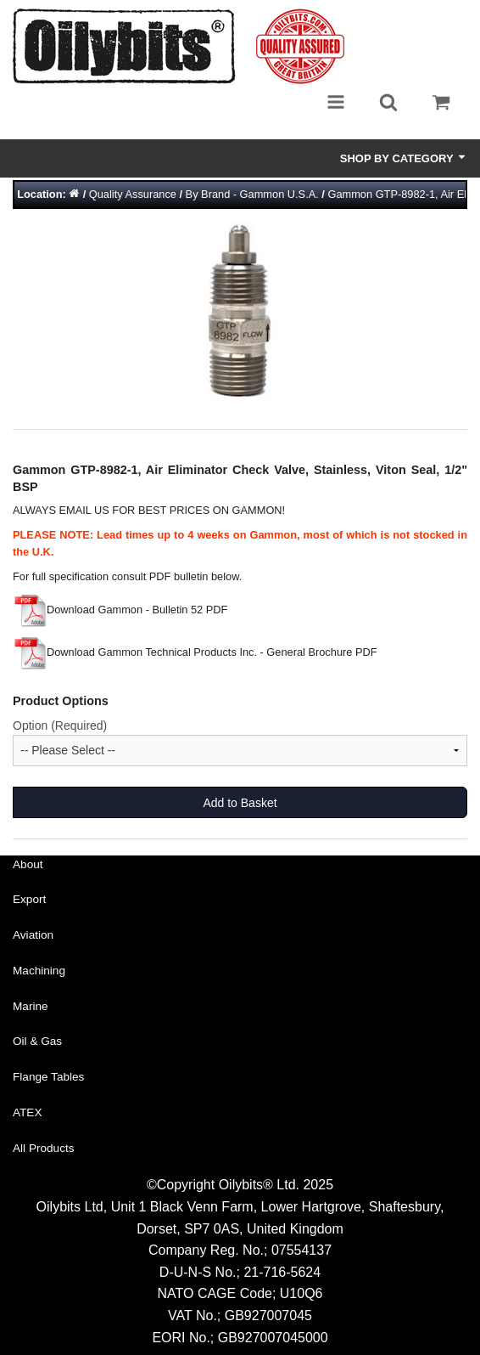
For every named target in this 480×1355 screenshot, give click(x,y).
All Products (44, 1148)
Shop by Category (403, 158)
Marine (30, 1006)
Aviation (33, 935)
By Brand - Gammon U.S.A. (252, 194)
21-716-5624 (282, 1272)
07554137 (301, 1250)
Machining (39, 970)
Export (29, 899)
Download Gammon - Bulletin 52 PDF (120, 609)
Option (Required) (60, 725)
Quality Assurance (132, 194)
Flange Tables (48, 1076)
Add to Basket (239, 803)
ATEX (27, 1112)
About (28, 864)
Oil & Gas (37, 1041)
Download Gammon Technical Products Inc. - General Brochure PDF (195, 652)
